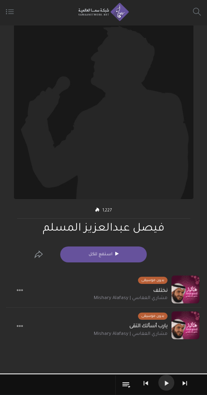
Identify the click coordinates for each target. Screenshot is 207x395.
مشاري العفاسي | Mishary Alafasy (131, 298)
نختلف (160, 291)
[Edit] (38, 254)
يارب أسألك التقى (148, 326)
